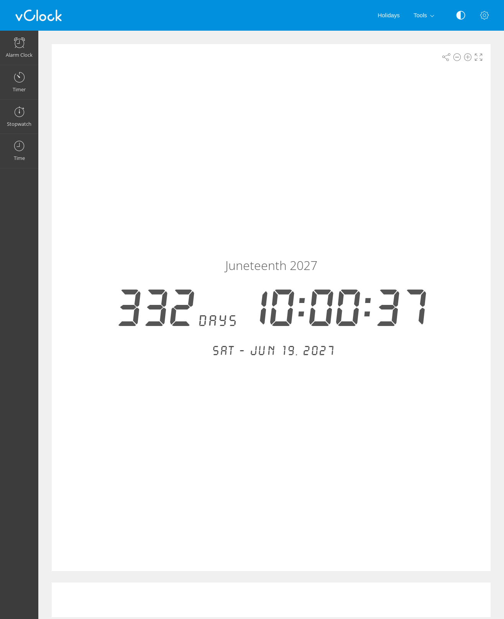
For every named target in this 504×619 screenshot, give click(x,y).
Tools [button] (425, 16)
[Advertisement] (271, 600)
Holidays (389, 15)
